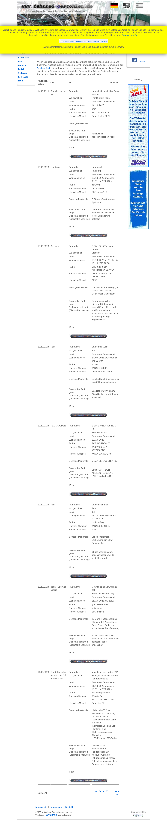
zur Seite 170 (102, 791)
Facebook (142, 62)
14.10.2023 (43, 91)
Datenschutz (41, 807)
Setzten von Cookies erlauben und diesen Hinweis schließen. (83, 41)
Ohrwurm (22, 65)
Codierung (22, 73)
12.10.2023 (43, 426)
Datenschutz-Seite (131, 35)
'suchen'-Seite (44, 68)
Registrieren (23, 57)
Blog (20, 61)
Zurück (21, 69)
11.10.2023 (43, 672)
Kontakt (69, 807)
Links (20, 81)
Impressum (56, 807)
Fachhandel (23, 77)
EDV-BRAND (51, 815)
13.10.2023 (43, 167)
